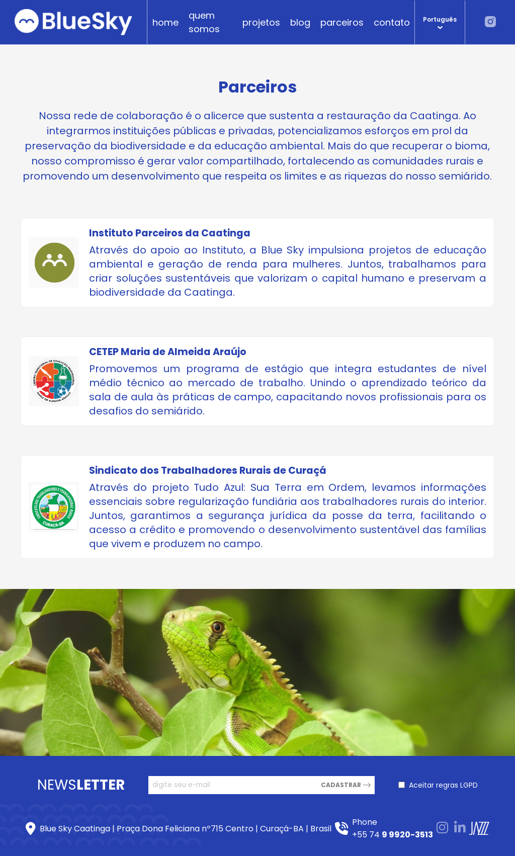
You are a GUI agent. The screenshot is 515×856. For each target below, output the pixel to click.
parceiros (342, 22)
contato (392, 22)
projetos (261, 22)
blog (300, 22)
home (165, 22)
